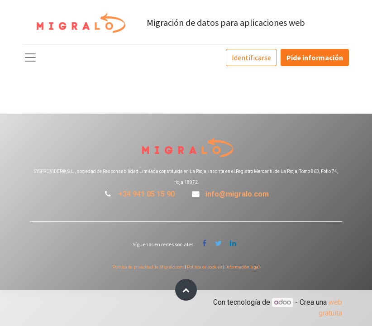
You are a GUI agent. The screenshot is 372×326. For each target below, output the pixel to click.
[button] (186, 290)
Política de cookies (204, 267)
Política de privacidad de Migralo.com (148, 267)
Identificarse (251, 57)
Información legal (242, 267)
